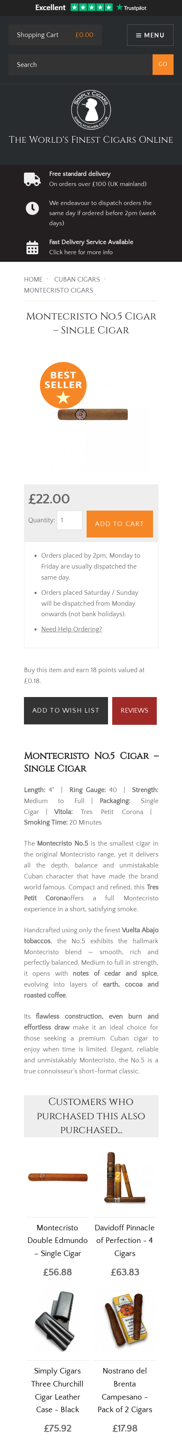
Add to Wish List (66, 710)
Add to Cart (120, 524)
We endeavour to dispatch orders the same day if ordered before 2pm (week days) (102, 213)
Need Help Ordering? (71, 629)
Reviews (134, 710)
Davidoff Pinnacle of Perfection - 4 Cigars (125, 1241)
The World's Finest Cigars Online (91, 140)
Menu (154, 35)
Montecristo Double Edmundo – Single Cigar (57, 1241)
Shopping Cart (37, 35)
